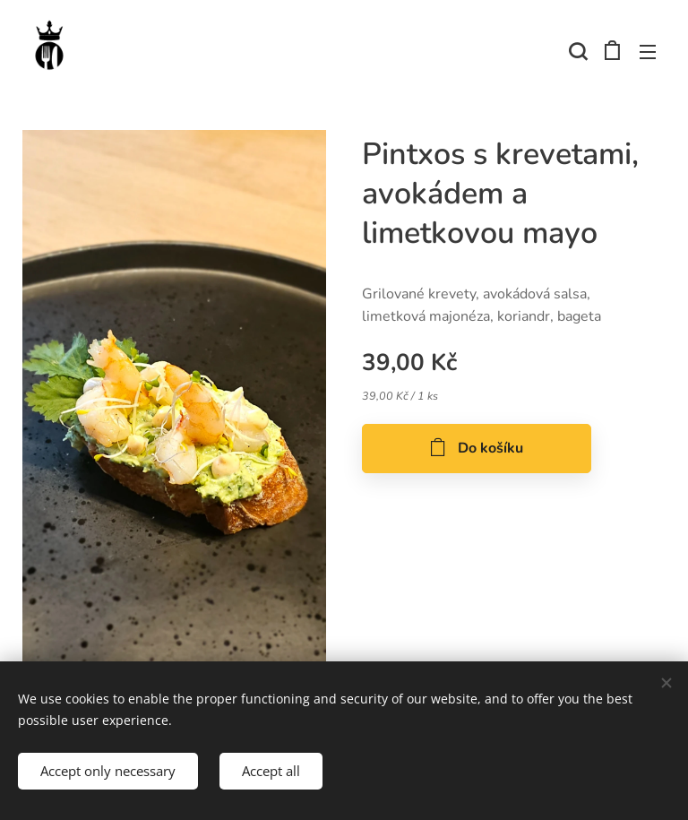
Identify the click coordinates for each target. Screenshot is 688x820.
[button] (576, 51)
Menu (648, 52)
